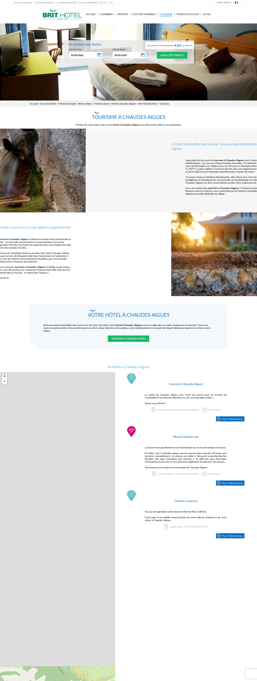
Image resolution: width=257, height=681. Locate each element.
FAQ (111, 2)
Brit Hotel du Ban (148, 103)
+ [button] (5, 376)
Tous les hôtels (48, 103)
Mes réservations (67, 2)
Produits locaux (187, 14)
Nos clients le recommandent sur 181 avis (169, 45)
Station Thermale (144, 14)
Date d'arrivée (75, 49)
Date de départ (119, 49)
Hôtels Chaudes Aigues (124, 103)
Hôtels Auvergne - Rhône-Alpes (75, 103)
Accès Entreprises (88, 2)
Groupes (122, 14)
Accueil (91, 14)
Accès (207, 14)
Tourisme (166, 14)
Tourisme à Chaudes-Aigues (128, 338)
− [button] (5, 381)
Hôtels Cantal (102, 103)
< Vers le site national (22, 2)
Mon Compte (224, 2)
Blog (103, 2)
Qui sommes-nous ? (45, 2)
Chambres (106, 14)
